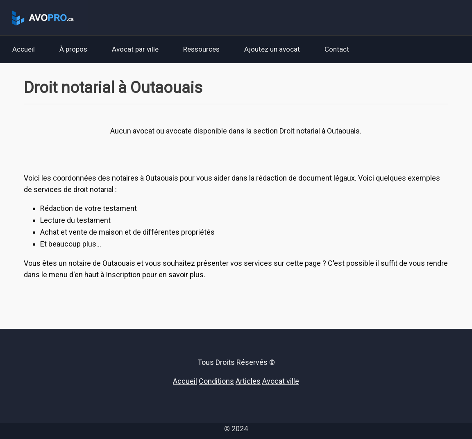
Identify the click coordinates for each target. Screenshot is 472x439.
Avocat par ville (135, 49)
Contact (336, 49)
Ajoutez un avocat (272, 49)
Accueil (23, 49)
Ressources (201, 49)
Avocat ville (280, 381)
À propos (73, 49)
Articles (248, 381)
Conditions (216, 381)
